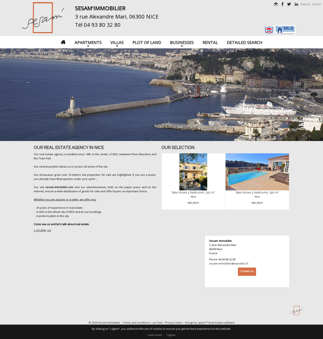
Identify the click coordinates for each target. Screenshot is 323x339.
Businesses (182, 42)
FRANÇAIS (305, 4)
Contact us (247, 271)
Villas (117, 42)
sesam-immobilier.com (59, 187)
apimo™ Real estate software (216, 322)
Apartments (88, 42)
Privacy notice (173, 322)
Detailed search (244, 42)
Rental (210, 42)
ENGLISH (316, 4)
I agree (171, 335)
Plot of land (146, 42)
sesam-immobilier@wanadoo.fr (228, 263)
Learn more (155, 335)
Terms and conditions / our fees (143, 322)
